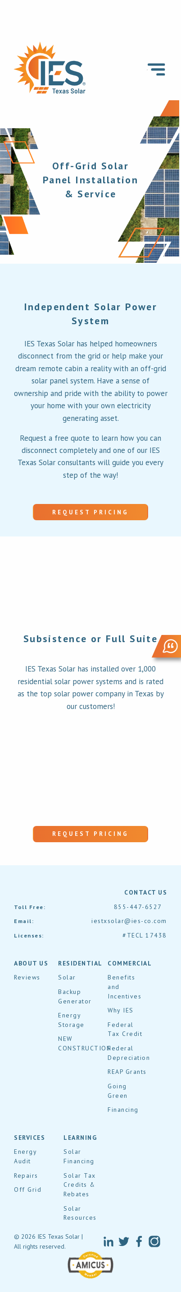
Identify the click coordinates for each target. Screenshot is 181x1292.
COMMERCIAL (130, 963)
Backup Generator (75, 996)
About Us (31, 963)
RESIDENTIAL (80, 963)
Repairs (26, 1175)
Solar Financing (79, 1156)
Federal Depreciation (129, 1053)
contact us (145, 892)
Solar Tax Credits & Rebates (79, 1184)
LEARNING (80, 1137)
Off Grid (27, 1189)
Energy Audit (25, 1156)
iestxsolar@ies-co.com (129, 921)
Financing (123, 1109)
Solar (67, 977)
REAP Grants (127, 1072)
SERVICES (29, 1137)
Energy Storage (71, 1020)
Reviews (27, 977)
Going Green (118, 1091)
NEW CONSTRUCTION (84, 1043)
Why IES (121, 1010)
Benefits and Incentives (124, 986)
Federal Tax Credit (125, 1029)
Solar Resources (80, 1213)
